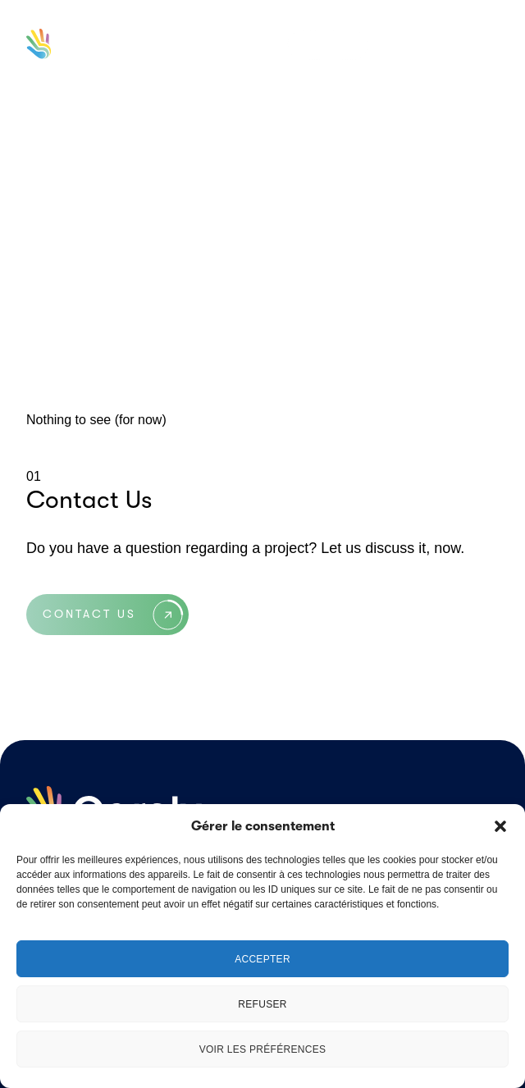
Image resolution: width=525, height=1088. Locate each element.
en (329, 45)
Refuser (262, 1004)
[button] (500, 826)
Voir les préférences (262, 1049)
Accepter (262, 959)
